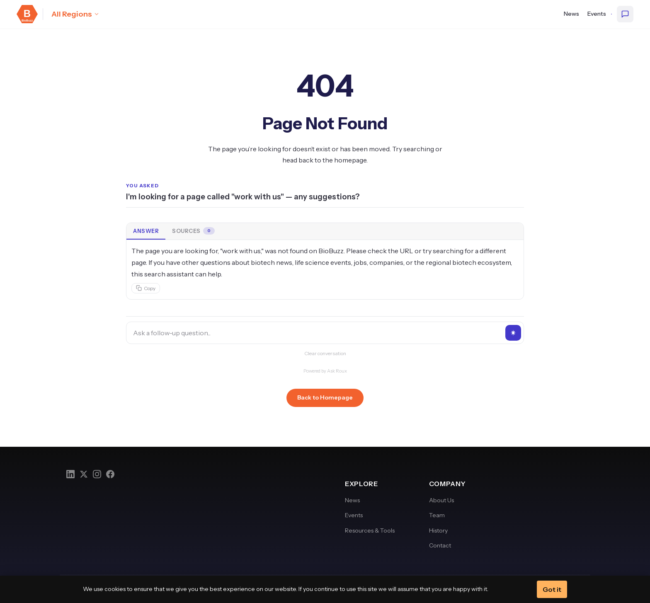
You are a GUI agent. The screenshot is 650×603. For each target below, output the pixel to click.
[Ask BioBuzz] (625, 14)
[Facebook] (110, 474)
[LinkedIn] (70, 474)
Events (596, 13)
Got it (552, 589)
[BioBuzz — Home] (27, 14)
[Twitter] (84, 474)
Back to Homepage (325, 397)
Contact (440, 545)
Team (437, 515)
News (571, 13)
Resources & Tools (370, 530)
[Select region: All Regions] (75, 14)
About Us (441, 500)
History (438, 530)
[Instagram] (97, 474)
